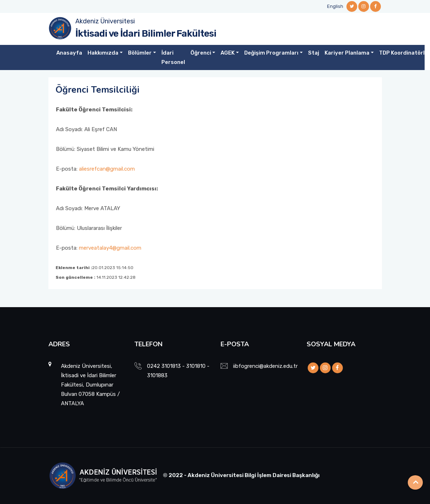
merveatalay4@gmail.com (110, 248)
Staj (313, 53)
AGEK (228, 53)
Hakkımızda (103, 53)
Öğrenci (200, 53)
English (335, 6)
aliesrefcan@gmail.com (107, 169)
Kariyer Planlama (347, 53)
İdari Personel (173, 57)
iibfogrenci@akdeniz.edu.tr (265, 366)
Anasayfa (69, 53)
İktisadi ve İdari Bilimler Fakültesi (145, 33)
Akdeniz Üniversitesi (105, 21)
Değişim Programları (271, 53)
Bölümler (140, 53)
